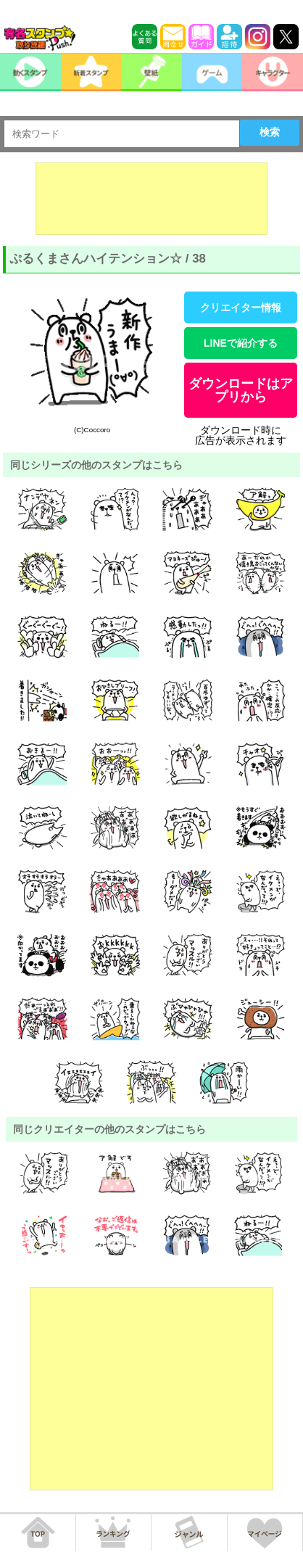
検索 (270, 132)
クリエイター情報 (240, 307)
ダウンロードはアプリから (240, 390)
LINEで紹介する (241, 343)
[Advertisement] (151, 198)
